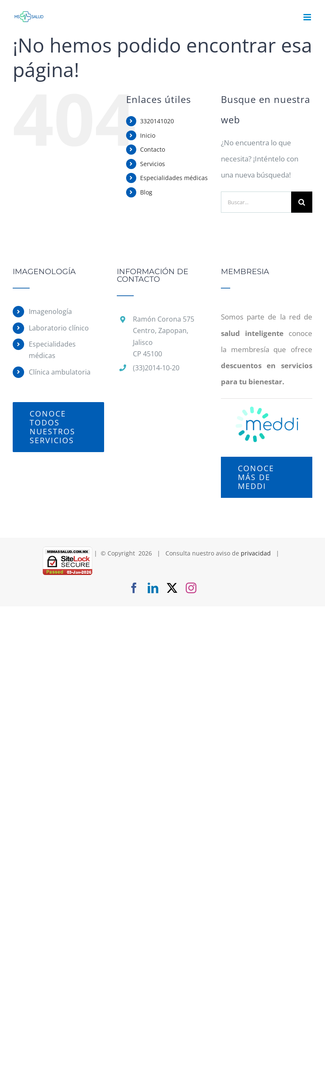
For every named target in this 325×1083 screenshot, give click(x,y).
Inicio (147, 135)
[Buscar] (301, 202)
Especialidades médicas (174, 178)
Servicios (152, 164)
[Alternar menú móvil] (307, 17)
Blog (146, 192)
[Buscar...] (256, 202)
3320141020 (157, 121)
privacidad (256, 553)
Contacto (152, 149)
